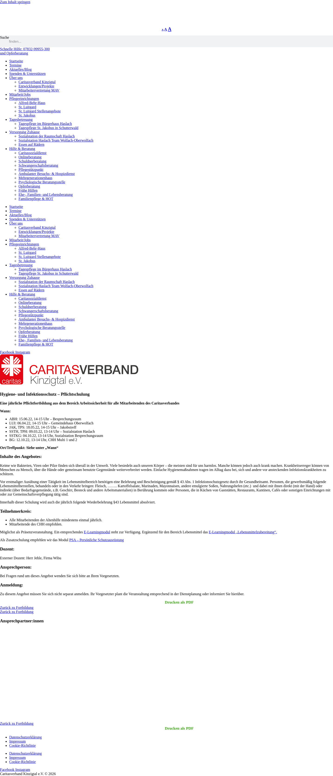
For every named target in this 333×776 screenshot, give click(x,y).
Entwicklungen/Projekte (36, 86)
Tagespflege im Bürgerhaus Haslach (45, 124)
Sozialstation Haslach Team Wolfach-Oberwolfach (55, 140)
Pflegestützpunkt (30, 170)
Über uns (16, 78)
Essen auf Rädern (31, 144)
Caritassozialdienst (32, 153)
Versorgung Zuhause (24, 132)
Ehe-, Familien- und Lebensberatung (45, 195)
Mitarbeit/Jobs (20, 94)
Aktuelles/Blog (20, 69)
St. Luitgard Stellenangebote (39, 111)
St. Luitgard (27, 107)
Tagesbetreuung (21, 119)
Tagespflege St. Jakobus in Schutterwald (48, 128)
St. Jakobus (26, 115)
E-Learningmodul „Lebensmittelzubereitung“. (243, 532)
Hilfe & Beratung (22, 149)
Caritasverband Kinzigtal (37, 82)
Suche (4, 37)
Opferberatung (29, 186)
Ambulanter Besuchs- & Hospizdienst (46, 174)
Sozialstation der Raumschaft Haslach (46, 136)
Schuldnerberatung (32, 161)
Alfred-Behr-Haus (31, 103)
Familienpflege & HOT (35, 199)
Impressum (17, 741)
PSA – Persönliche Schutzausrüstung (96, 540)
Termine (15, 65)
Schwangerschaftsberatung (38, 165)
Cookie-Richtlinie (22, 745)
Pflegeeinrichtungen (24, 99)
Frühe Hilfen (27, 190)
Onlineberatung (30, 157)
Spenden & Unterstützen (27, 74)
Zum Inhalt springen (15, 2)
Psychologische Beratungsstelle (41, 182)
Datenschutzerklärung (25, 737)
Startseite (16, 61)
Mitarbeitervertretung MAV (38, 90)
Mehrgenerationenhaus (35, 178)
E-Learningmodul (97, 532)
